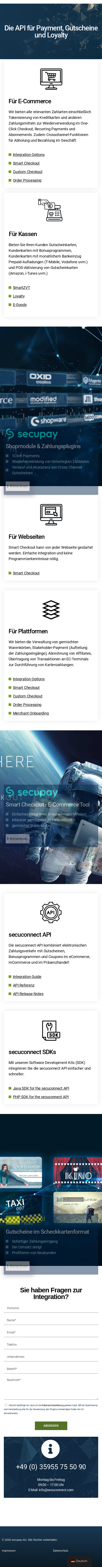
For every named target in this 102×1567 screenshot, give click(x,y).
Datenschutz (60, 1550)
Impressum (9, 1550)
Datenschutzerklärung (53, 1405)
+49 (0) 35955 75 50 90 (51, 1467)
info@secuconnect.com (56, 1490)
